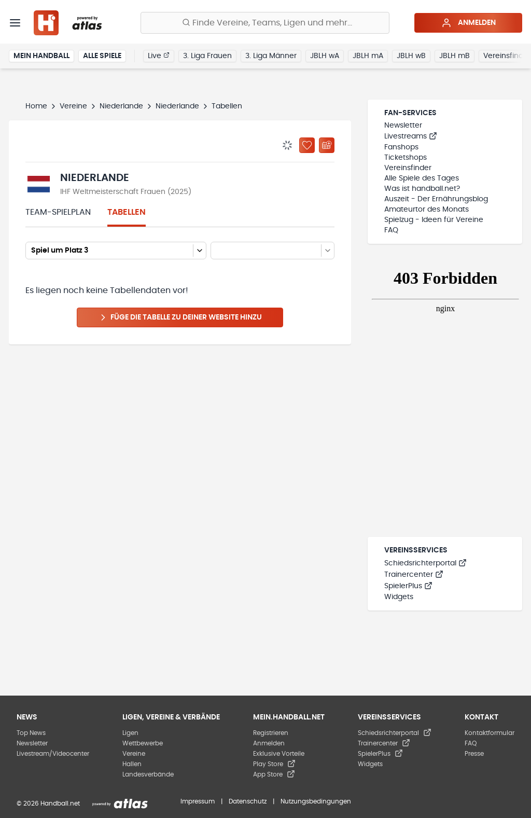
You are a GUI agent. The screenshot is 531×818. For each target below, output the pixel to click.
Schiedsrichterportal (425, 563)
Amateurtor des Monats (426, 209)
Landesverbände (148, 774)
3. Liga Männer (271, 56)
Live (159, 55)
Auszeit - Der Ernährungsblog (436, 199)
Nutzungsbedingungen (316, 801)
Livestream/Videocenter (53, 754)
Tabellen (126, 212)
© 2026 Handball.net (48, 803)
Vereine (73, 106)
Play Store (274, 764)
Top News (31, 733)
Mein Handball (41, 56)
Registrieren (270, 733)
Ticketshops (405, 157)
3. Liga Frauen (207, 56)
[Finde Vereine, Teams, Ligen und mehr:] (265, 23)
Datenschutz (248, 801)
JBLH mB (454, 56)
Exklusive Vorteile (278, 754)
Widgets (398, 597)
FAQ (391, 230)
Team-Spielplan (58, 212)
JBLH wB (411, 56)
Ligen (130, 733)
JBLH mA (368, 56)
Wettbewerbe (142, 743)
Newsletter (403, 125)
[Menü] (15, 22)
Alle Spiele (102, 56)
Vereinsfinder (407, 168)
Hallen (132, 764)
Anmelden (468, 23)
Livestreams (410, 136)
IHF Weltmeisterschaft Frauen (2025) (125, 192)
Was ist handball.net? (422, 188)
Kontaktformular (489, 733)
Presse (474, 754)
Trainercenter (413, 574)
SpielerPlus (408, 586)
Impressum (197, 801)
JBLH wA (324, 56)
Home (36, 106)
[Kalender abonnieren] (326, 145)
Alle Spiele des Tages (421, 178)
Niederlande (121, 106)
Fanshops (401, 147)
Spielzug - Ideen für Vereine (433, 220)
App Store (274, 774)
